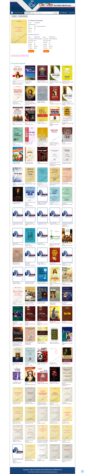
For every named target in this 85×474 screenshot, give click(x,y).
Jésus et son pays (28, 402)
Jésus (38, 421)
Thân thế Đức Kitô (40, 382)
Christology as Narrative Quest (43, 222)
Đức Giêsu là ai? (16, 362)
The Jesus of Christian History (67, 202)
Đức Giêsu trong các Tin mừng (55, 302)
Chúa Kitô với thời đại (54, 142)
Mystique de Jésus (28, 459)
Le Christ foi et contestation (42, 362)
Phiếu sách (64, 12)
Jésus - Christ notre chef (66, 459)
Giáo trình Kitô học (53, 282)
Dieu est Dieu (27, 262)
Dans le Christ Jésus (16, 421)
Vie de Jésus (64, 402)
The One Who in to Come (17, 222)
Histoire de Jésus (16, 262)
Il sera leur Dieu (53, 362)
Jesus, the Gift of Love (41, 301)
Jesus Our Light (65, 182)
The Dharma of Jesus (29, 222)
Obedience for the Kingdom (42, 202)
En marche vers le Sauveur (67, 382)
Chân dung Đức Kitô (66, 80)
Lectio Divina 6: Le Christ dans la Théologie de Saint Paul (67, 223)
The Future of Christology (30, 282)
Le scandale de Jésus (17, 402)
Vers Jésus (39, 459)
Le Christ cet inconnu (22, 16)
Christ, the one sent (53, 382)
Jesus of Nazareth (53, 222)
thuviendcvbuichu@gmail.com (50, 472)
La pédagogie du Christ (17, 382)
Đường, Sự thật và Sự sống (55, 243)
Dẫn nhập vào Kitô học (54, 80)
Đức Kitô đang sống (28, 162)
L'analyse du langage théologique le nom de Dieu (42, 403)
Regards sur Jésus (16, 440)
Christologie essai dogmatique (30, 362)
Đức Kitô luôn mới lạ (29, 142)
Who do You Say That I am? (55, 182)
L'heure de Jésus (65, 421)
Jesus (63, 342)
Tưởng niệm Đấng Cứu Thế (18, 202)
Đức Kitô (63, 321)
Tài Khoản (72, 12)
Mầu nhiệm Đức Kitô (29, 101)
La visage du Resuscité (54, 402)
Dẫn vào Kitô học (28, 80)
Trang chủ (14, 16)
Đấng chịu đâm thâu (41, 80)
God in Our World (16, 282)
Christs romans (40, 243)
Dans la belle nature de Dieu (30, 421)
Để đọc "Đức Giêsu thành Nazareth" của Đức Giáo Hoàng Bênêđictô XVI (17, 343)
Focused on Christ (40, 101)
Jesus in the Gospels (29, 342)
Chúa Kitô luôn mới (16, 162)
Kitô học (63, 142)
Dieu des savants (53, 459)
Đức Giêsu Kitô (65, 122)
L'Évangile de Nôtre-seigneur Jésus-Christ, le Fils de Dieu (42, 441)
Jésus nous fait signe (54, 342)
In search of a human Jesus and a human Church (30, 302)
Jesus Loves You (28, 182)
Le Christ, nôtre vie (53, 421)
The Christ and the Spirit (41, 182)
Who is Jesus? (15, 243)
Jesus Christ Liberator (41, 282)
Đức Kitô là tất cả (40, 122)
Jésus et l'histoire (40, 262)
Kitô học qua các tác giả (66, 162)
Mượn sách (31, 51)
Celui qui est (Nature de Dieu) (55, 440)
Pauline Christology (41, 342)
